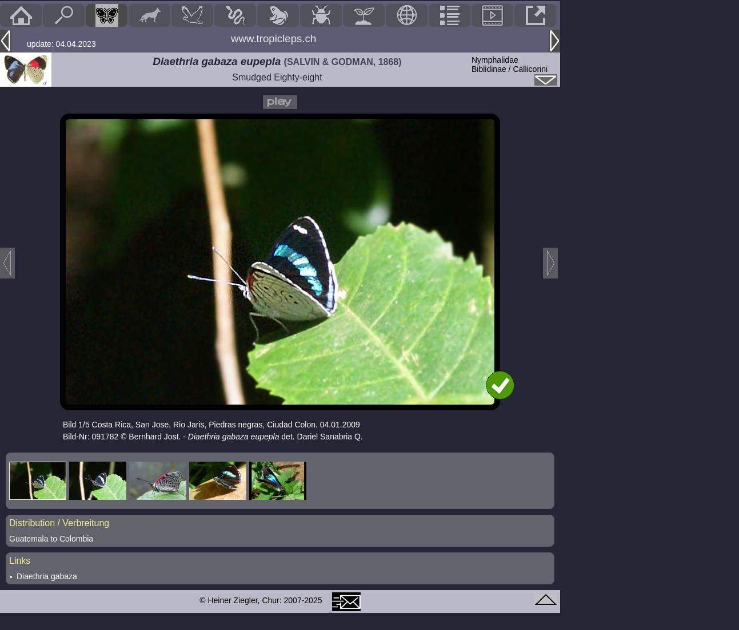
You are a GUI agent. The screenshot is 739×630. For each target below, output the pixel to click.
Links (19, 561)
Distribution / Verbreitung (59, 523)
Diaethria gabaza (47, 576)
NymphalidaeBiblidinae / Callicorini (510, 64)
